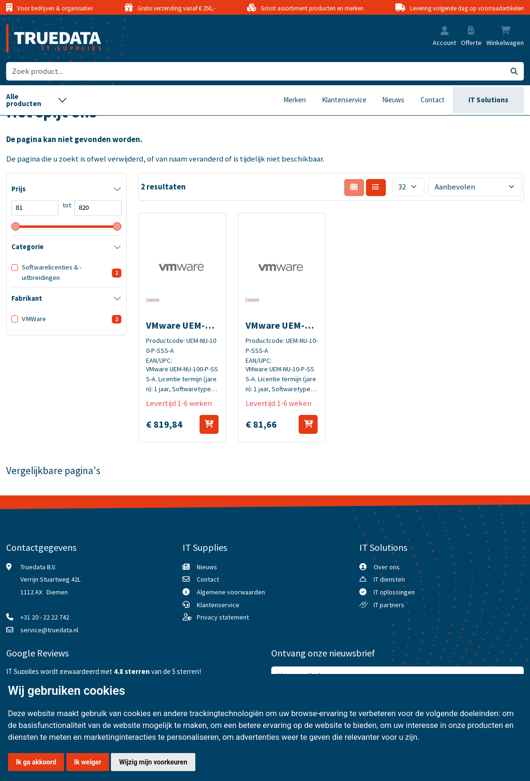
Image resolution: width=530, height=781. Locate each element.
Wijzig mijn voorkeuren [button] (153, 762)
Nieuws (393, 99)
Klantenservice (344, 99)
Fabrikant (26, 298)
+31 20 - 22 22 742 (44, 617)
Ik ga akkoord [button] (36, 762)
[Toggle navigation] (36, 100)
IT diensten (389, 579)
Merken (294, 99)
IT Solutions (488, 99)
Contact (432, 99)
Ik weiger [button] (87, 762)
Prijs (18, 189)
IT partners (389, 605)
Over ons (387, 567)
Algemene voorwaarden (231, 592)
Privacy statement (223, 617)
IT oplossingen (394, 592)
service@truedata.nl (49, 630)
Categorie (27, 246)
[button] (444, 31)
